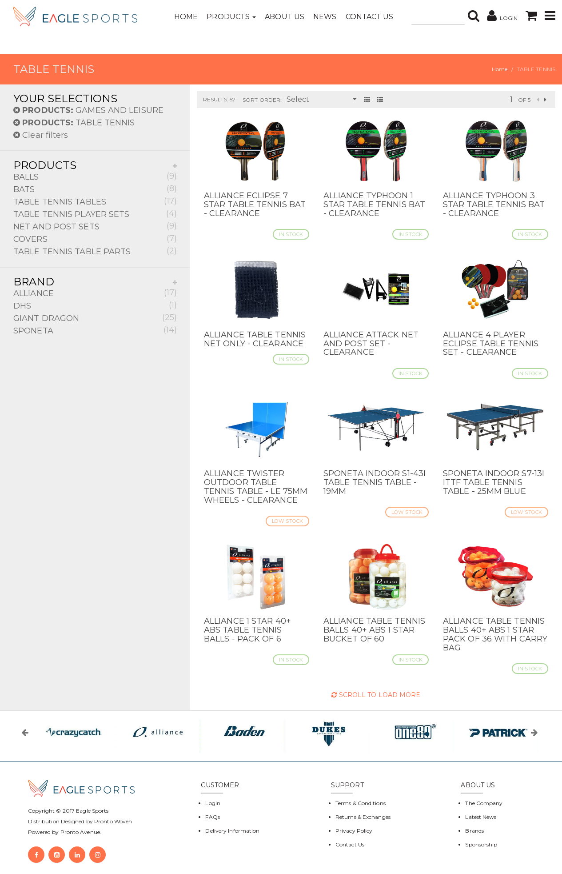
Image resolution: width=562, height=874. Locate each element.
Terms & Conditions (360, 803)
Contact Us (370, 16)
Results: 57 (219, 99)
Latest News (480, 817)
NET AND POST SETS (95, 226)
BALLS (95, 176)
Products (231, 16)
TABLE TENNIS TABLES (95, 201)
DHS (95, 305)
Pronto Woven (113, 821)
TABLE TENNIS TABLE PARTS (95, 251)
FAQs (212, 817)
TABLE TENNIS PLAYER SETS (95, 213)
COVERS (95, 238)
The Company (483, 803)
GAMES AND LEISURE (88, 110)
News (324, 16)
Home (186, 16)
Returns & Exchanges (363, 817)
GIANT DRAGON (95, 317)
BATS (95, 188)
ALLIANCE (95, 292)
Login (212, 803)
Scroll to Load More (375, 695)
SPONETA (95, 330)
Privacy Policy (353, 830)
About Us (284, 16)
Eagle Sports (91, 810)
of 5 (524, 99)
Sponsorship (481, 844)
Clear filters (40, 135)
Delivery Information (232, 830)
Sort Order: (262, 99)
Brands (474, 830)
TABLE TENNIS (74, 123)
